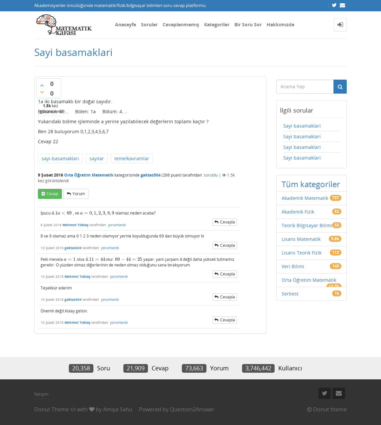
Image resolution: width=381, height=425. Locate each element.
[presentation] (62, 213)
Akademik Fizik (298, 212)
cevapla (227, 222)
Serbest (290, 293)
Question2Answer (192, 409)
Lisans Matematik (301, 239)
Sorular (149, 24)
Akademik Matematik (305, 198)
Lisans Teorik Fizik (301, 252)
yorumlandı (117, 224)
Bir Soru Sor (248, 24)
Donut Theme (51, 409)
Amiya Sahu (117, 409)
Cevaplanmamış (181, 24)
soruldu (211, 175)
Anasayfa (125, 24)
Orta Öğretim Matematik (88, 175)
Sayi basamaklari (302, 126)
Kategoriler (216, 24)
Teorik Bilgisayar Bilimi (307, 225)
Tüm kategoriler (311, 184)
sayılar (96, 158)
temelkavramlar (131, 158)
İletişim (41, 394)
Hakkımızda (280, 24)
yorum (78, 194)
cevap (52, 194)
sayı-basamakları (60, 158)
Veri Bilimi (293, 266)
